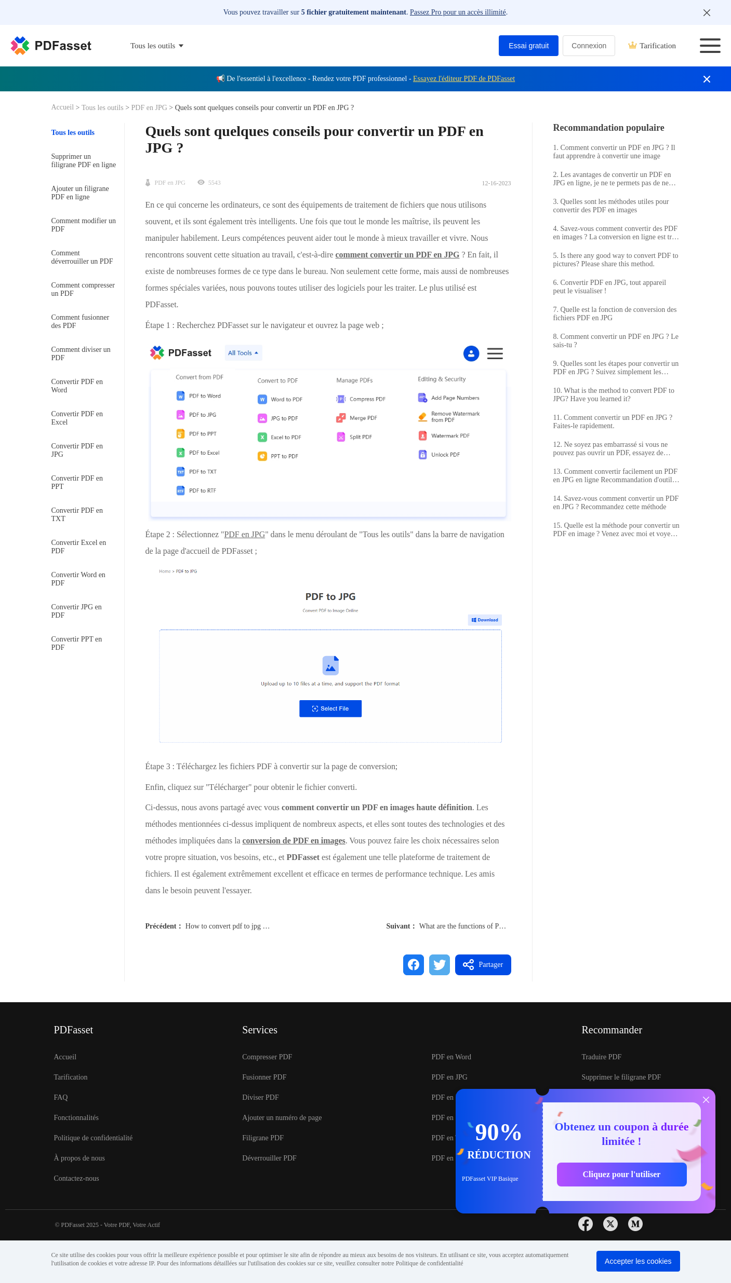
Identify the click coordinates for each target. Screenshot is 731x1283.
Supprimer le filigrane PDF (621, 1077)
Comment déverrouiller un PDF (82, 257)
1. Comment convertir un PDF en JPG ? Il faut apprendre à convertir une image (614, 152)
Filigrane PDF (263, 1138)
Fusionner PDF (264, 1077)
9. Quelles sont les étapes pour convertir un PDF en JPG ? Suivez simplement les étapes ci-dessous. (616, 368)
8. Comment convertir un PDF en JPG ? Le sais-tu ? (616, 341)
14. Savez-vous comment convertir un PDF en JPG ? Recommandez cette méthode (616, 503)
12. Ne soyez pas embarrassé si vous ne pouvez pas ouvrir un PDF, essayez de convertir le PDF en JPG (610, 449)
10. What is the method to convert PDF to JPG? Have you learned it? (613, 395)
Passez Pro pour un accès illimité (458, 12)
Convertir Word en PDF (78, 579)
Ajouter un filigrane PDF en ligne (80, 193)
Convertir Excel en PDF (79, 547)
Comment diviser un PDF (81, 354)
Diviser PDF (260, 1097)
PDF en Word (451, 1057)
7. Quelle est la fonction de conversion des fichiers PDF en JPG (615, 314)
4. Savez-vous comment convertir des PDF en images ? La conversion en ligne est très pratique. (615, 233)
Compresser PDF (267, 1057)
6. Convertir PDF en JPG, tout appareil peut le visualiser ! (610, 287)
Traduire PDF (601, 1057)
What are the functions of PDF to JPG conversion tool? (499, 926)
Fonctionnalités (76, 1118)
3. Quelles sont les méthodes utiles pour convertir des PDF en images (611, 206)
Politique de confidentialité (93, 1138)
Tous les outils (103, 108)
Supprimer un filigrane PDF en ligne (83, 161)
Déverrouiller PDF (269, 1158)
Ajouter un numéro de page (282, 1118)
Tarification (652, 46)
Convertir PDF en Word (77, 386)
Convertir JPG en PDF (76, 611)
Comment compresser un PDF (83, 289)
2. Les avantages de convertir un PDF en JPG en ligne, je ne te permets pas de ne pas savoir (612, 179)
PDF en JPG (149, 108)
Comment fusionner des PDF (80, 321)
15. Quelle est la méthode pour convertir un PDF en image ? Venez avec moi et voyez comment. (616, 530)
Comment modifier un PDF (83, 225)
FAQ (61, 1097)
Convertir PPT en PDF (76, 643)
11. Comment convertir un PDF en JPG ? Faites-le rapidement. (613, 422)
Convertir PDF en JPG (77, 450)
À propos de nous (79, 1158)
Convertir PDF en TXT (77, 515)
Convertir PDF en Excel (77, 418)
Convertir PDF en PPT (77, 482)
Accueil (63, 107)
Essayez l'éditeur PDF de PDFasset (464, 79)
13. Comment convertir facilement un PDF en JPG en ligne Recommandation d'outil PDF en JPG (615, 476)
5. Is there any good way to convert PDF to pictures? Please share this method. (616, 260)
